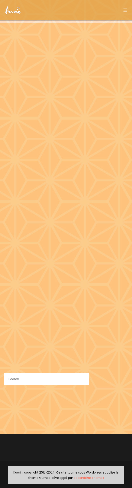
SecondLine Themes (89, 478)
